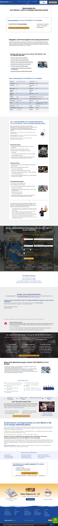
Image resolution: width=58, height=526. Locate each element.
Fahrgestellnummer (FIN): (38, 236)
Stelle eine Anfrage (7, 302)
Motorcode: (25, 236)
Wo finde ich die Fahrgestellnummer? (38, 240)
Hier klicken (9, 326)
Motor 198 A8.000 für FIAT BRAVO (29, 276)
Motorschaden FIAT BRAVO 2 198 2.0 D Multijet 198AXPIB (29, 279)
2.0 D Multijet (18, 110)
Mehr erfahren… (22, 405)
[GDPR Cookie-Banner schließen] (54, 524)
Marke (24, 242)
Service (22, 2)
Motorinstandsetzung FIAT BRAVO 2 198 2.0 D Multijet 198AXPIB (29, 281)
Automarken (26, 2)
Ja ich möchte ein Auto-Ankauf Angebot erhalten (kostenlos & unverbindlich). (36, 251)
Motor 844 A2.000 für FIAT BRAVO (29, 278)
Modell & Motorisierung (38, 242)
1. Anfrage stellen (12, 343)
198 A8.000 (18, 82)
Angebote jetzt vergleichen (28, 256)
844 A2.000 (23, 82)
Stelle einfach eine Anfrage (9, 446)
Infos (19, 2)
